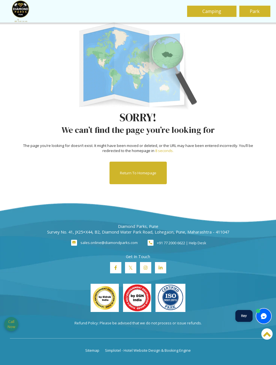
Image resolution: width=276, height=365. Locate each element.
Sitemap (92, 350)
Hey (244, 316)
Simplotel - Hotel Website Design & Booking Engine (148, 350)
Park (255, 11)
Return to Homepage (138, 172)
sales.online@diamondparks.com (109, 242)
